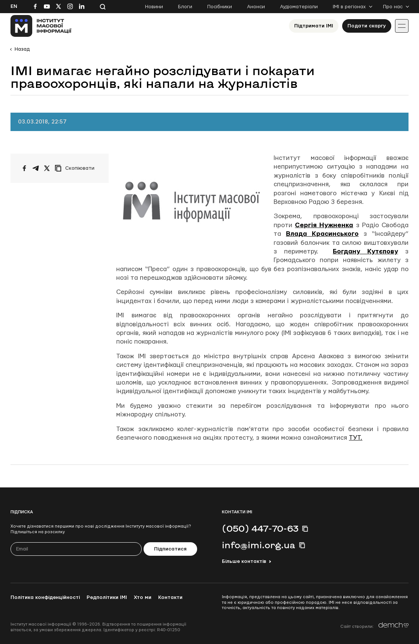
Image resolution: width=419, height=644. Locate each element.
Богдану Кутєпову (365, 251)
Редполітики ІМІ (107, 597)
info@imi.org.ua (258, 544)
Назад (22, 49)
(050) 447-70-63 (260, 528)
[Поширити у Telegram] (35, 168)
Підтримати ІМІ (313, 26)
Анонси (256, 6)
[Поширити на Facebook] (24, 168)
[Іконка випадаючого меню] (402, 26)
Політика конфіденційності (45, 597)
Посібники (219, 6)
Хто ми (142, 597)
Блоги (185, 6)
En (13, 6)
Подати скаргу (366, 26)
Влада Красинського (322, 234)
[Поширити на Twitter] (46, 168)
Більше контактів (244, 561)
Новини (154, 6)
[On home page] (41, 26)
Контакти (170, 597)
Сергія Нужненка (324, 225)
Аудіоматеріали (299, 6)
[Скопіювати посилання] (76, 168)
